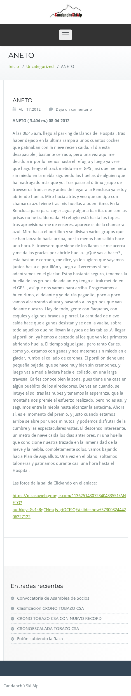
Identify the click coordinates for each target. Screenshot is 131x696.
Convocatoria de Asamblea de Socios (53, 598)
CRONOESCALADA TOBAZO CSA (48, 628)
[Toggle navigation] (65, 34)
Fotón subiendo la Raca (40, 638)
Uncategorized (40, 66)
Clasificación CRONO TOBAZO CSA (50, 608)
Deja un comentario (74, 109)
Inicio (13, 66)
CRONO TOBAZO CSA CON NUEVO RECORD (59, 618)
